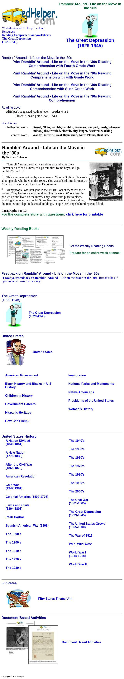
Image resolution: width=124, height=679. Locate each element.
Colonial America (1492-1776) (27, 496)
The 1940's (76, 440)
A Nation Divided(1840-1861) (18, 442)
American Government (21, 375)
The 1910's (13, 551)
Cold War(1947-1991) (14, 486)
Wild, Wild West (80, 544)
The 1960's (76, 457)
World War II (78, 564)
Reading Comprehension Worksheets (26, 35)
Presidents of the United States (91, 400)
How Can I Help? (17, 421)
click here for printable (84, 214)
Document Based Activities (81, 642)
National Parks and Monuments (91, 383)
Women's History (80, 409)
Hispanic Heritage (18, 412)
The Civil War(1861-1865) (78, 501)
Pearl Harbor (15, 517)
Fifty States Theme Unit (55, 598)
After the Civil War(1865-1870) (19, 466)
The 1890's (13, 534)
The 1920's (13, 559)
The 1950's (76, 449)
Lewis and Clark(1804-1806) (17, 507)
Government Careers (20, 404)
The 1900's (13, 542)
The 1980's (76, 474)
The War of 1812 (80, 535)
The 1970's (76, 466)
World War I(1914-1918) (77, 554)
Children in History (19, 395)
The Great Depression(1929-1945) (85, 513)
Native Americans (81, 392)
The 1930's (13, 567)
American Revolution (21, 476)
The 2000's (76, 491)
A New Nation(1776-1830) (15, 454)
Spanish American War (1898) (27, 525)
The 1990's (76, 483)
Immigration (77, 375)
